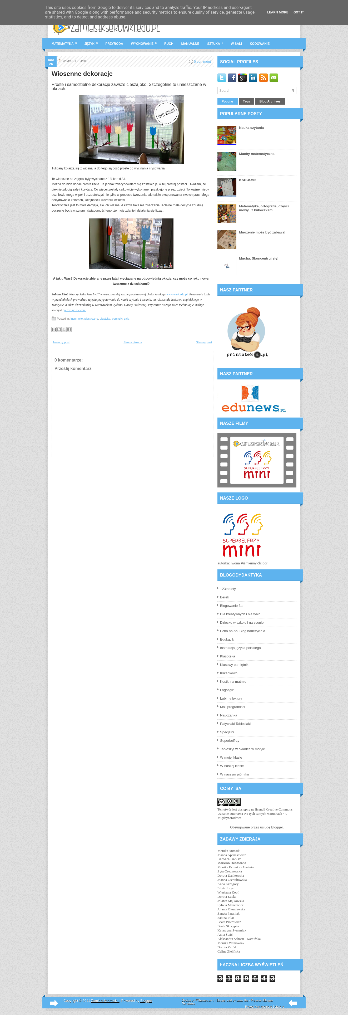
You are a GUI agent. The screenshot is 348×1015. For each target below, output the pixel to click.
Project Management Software (264, 1006)
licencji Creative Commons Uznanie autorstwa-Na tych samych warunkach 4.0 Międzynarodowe (254, 813)
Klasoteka (227, 656)
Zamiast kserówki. (105, 1001)
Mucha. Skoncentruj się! (259, 258)
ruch (168, 44)
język (93, 42)
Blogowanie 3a (231, 606)
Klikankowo (228, 673)
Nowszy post (61, 342)
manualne (190, 44)
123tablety (228, 589)
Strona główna (132, 342)
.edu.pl (177, 294)
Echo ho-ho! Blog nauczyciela (242, 631)
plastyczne (91, 318)
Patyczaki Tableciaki (235, 724)
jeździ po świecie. (75, 310)
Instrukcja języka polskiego (240, 648)
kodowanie (260, 44)
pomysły (117, 318)
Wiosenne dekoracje (82, 74)
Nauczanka (228, 715)
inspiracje (77, 318)
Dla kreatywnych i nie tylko (240, 614)
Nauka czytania (251, 128)
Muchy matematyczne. (257, 154)
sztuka (217, 42)
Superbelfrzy (229, 741)
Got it (299, 12)
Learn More (277, 12)
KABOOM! (247, 180)
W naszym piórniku (234, 774)
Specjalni (227, 732)
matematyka (66, 42)
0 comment (202, 62)
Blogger (277, 827)
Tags (246, 101)
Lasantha (242, 1000)
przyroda (114, 44)
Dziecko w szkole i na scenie (242, 622)
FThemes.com (205, 1000)
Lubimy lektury (231, 698)
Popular (227, 101)
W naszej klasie (232, 766)
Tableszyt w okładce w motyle (242, 749)
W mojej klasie (231, 757)
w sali (236, 44)
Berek (224, 597)
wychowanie (145, 42)
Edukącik (227, 639)
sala (126, 318)
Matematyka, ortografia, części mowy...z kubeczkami (264, 208)
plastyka (105, 318)
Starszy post (204, 342)
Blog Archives (270, 101)
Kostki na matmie (233, 682)
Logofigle (227, 690)
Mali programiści (232, 707)
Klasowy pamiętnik (234, 665)
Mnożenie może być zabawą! (262, 232)
